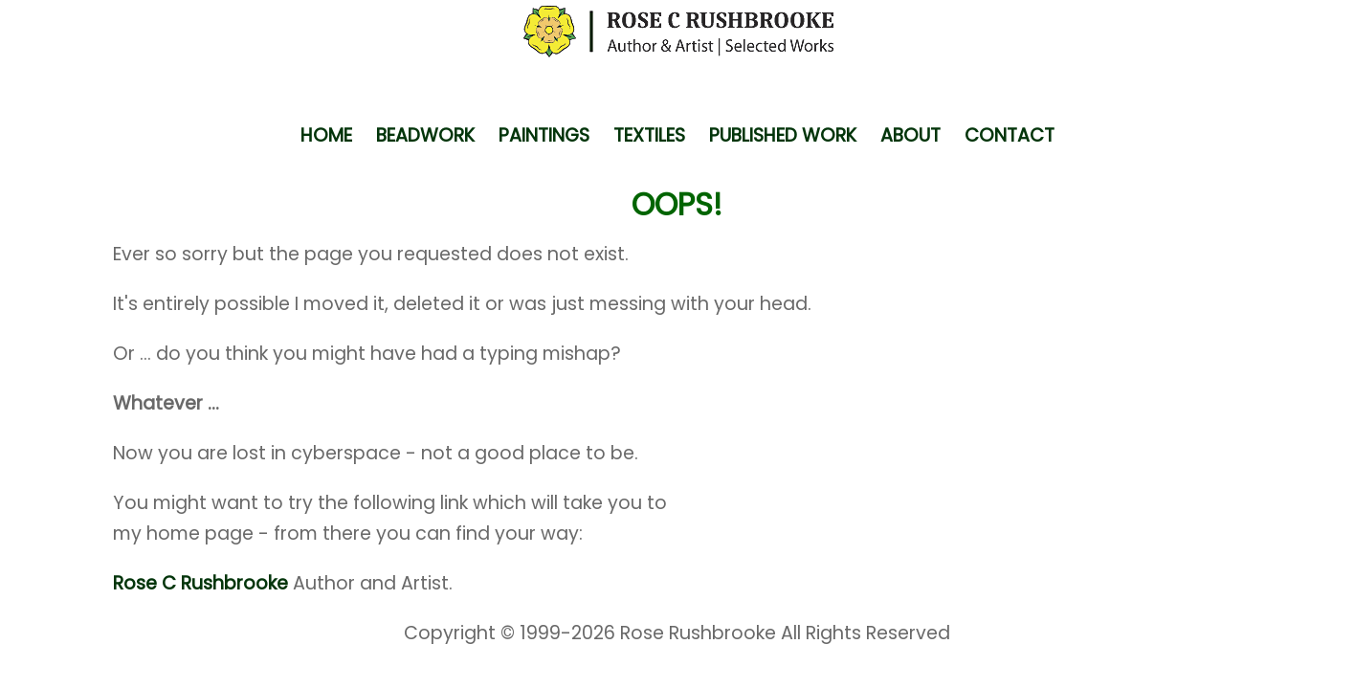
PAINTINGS (544, 135)
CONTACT (1009, 135)
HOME (326, 135)
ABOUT (910, 135)
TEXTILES (649, 135)
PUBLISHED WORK (782, 135)
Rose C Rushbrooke (200, 583)
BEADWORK (425, 135)
